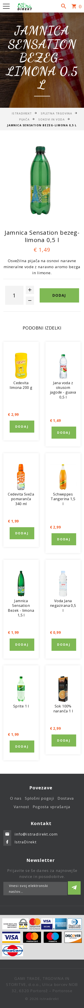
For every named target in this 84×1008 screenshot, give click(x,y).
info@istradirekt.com (36, 831)
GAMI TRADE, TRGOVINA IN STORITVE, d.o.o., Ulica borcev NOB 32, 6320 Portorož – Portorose (42, 984)
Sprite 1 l (21, 706)
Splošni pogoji (39, 800)
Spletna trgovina (56, 113)
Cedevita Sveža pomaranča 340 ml (21, 499)
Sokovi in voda (51, 119)
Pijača (24, 119)
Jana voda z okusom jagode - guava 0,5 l (63, 390)
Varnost (21, 808)
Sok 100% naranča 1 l (63, 708)
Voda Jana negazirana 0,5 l (63, 605)
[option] (42, 182)
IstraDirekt (22, 113)
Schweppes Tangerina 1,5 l (63, 499)
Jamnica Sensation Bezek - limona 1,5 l (21, 608)
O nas (16, 800)
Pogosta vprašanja (52, 808)
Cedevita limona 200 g (21, 385)
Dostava (66, 800)
